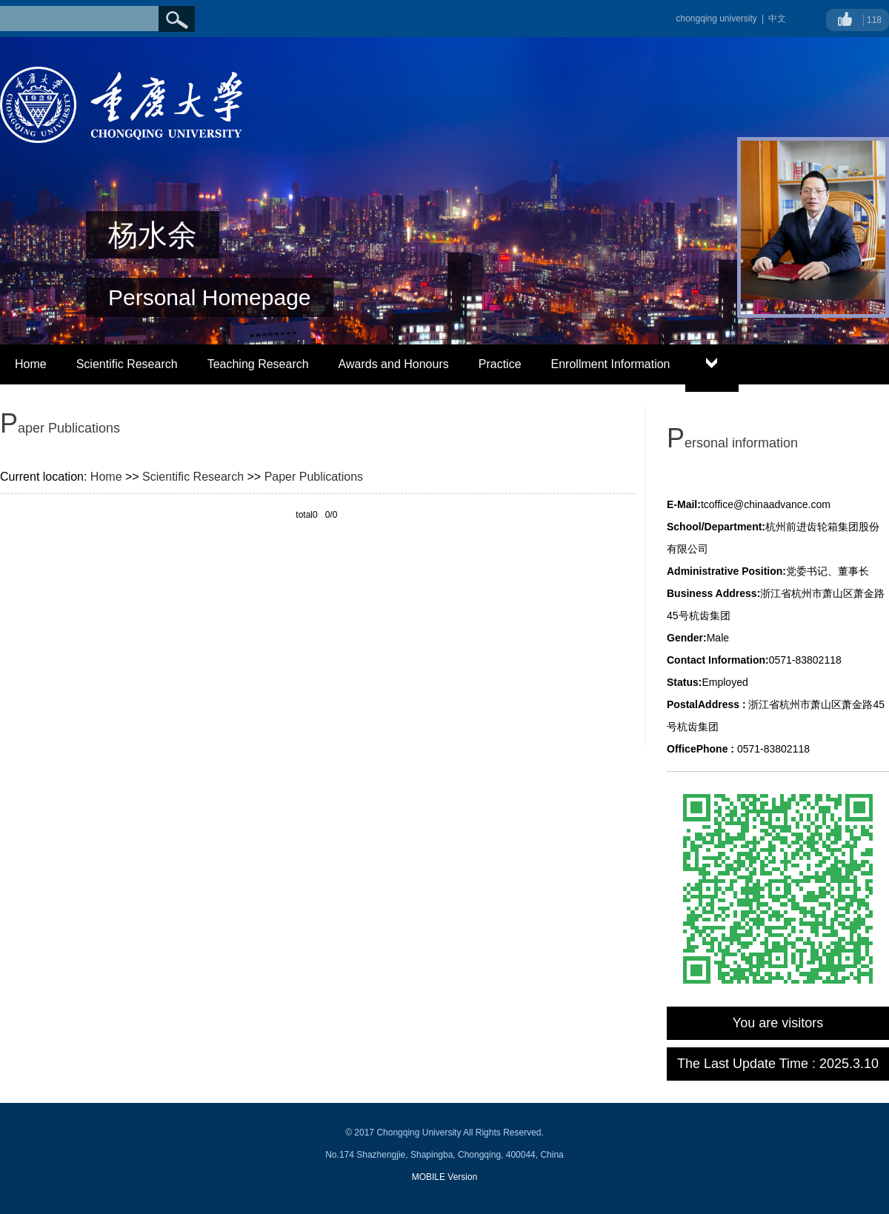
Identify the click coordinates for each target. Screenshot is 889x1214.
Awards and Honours (394, 364)
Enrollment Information (610, 364)
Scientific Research (127, 364)
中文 (777, 18)
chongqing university (716, 18)
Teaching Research (258, 364)
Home (31, 364)
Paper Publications (313, 476)
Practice (500, 364)
